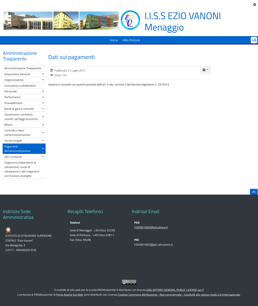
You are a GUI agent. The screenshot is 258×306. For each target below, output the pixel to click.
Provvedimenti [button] (13, 103)
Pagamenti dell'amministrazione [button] (17, 148)
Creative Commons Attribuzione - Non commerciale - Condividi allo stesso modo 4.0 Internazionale (179, 294)
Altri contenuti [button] (13, 157)
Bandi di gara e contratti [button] (19, 108)
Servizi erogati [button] (13, 140)
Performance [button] (12, 97)
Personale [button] (10, 91)
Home (114, 40)
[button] (254, 40)
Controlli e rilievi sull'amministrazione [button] (17, 132)
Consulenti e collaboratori (20, 85)
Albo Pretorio (131, 40)
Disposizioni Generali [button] (17, 74)
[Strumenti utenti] (205, 70)
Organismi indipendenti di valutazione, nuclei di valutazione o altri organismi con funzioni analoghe (21, 169)
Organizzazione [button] (13, 80)
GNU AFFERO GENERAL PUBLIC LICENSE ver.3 (175, 290)
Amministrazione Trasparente (22, 68)
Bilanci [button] (8, 124)
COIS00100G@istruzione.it (151, 227)
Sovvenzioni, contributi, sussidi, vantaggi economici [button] (21, 116)
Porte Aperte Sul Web (69, 294)
